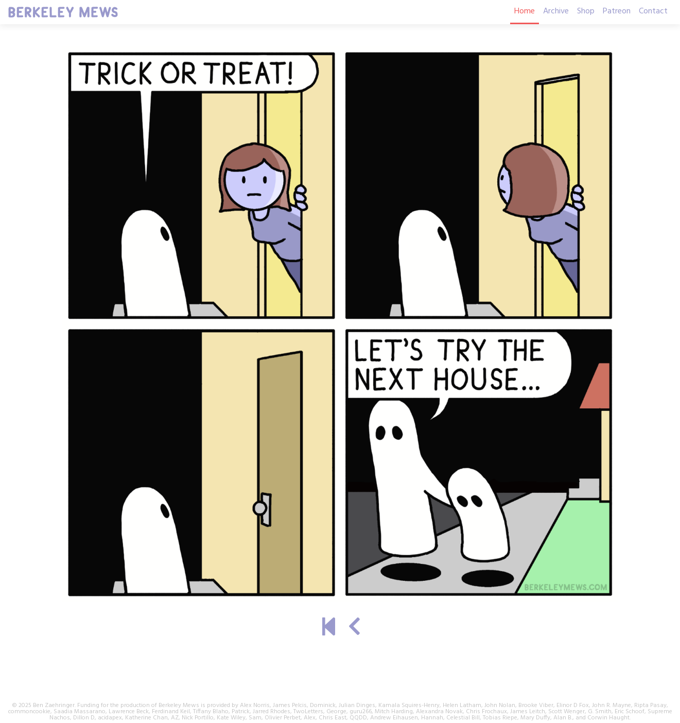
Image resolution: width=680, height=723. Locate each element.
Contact (653, 11)
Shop (586, 11)
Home (524, 11)
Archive (556, 11)
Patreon (617, 11)
